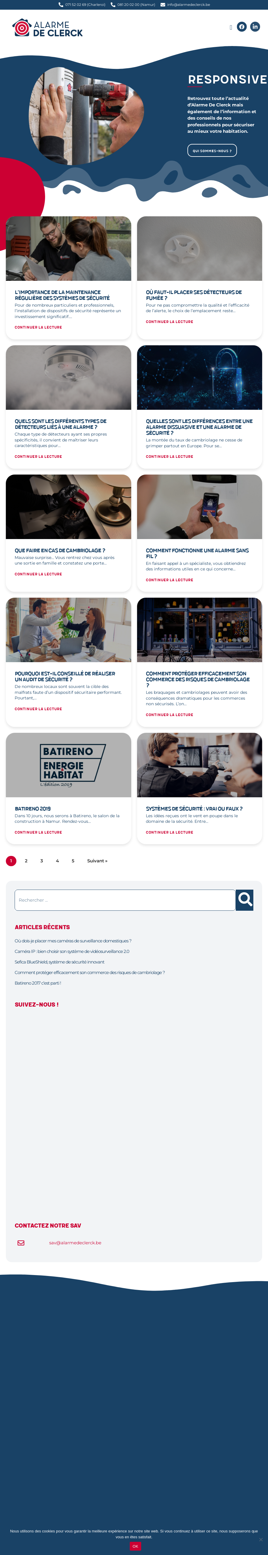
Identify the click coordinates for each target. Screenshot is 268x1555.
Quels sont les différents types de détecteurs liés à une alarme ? (60, 424)
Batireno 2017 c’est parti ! (38, 983)
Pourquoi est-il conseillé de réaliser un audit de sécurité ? (65, 676)
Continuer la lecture (38, 327)
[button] (231, 28)
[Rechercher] (244, 900)
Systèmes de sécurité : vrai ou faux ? (194, 808)
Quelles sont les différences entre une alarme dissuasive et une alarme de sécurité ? (199, 427)
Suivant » (97, 861)
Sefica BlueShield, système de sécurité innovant (59, 962)
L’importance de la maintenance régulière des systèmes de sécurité (62, 295)
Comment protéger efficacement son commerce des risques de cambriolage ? (198, 679)
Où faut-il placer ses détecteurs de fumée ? (194, 295)
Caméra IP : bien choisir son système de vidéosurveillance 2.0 (72, 951)
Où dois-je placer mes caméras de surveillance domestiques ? (73, 941)
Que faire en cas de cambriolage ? (60, 550)
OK (135, 1546)
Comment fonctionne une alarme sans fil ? (197, 553)
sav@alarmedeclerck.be (75, 1242)
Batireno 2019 (32, 808)
